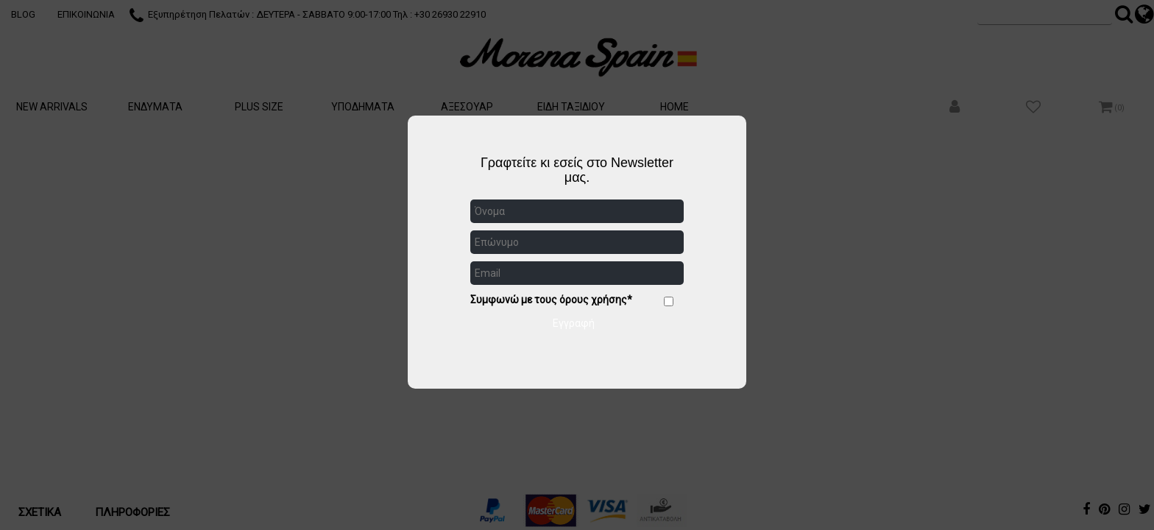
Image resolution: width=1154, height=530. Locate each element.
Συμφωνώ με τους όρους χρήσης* (551, 299)
